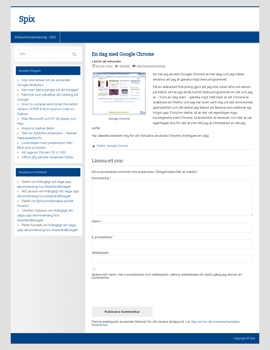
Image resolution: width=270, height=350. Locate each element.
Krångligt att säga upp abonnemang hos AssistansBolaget (45, 215)
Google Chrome (117, 145)
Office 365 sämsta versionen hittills (47, 157)
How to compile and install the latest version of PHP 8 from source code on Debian (47, 109)
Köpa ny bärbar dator (38, 128)
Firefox (101, 145)
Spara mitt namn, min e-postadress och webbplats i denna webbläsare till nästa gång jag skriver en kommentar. (167, 276)
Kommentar (101, 178)
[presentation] (124, 293)
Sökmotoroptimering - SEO (35, 37)
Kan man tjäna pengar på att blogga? (50, 90)
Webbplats (100, 252)
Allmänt (124, 65)
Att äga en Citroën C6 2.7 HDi (44, 152)
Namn (97, 221)
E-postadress (103, 237)
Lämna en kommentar (151, 65)
